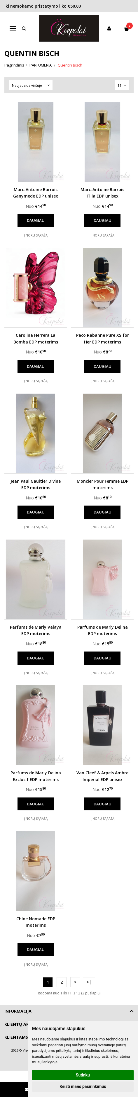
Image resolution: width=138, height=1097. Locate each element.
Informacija (18, 1011)
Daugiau (36, 220)
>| (89, 982)
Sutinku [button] (83, 1075)
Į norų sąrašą (36, 235)
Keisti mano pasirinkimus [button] (83, 1086)
